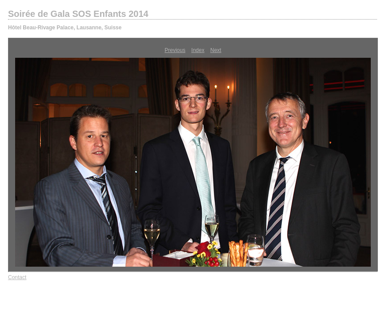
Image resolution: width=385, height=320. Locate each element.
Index (197, 50)
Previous (174, 50)
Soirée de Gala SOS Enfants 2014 (78, 14)
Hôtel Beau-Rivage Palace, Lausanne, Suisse (64, 27)
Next (215, 50)
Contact (17, 277)
